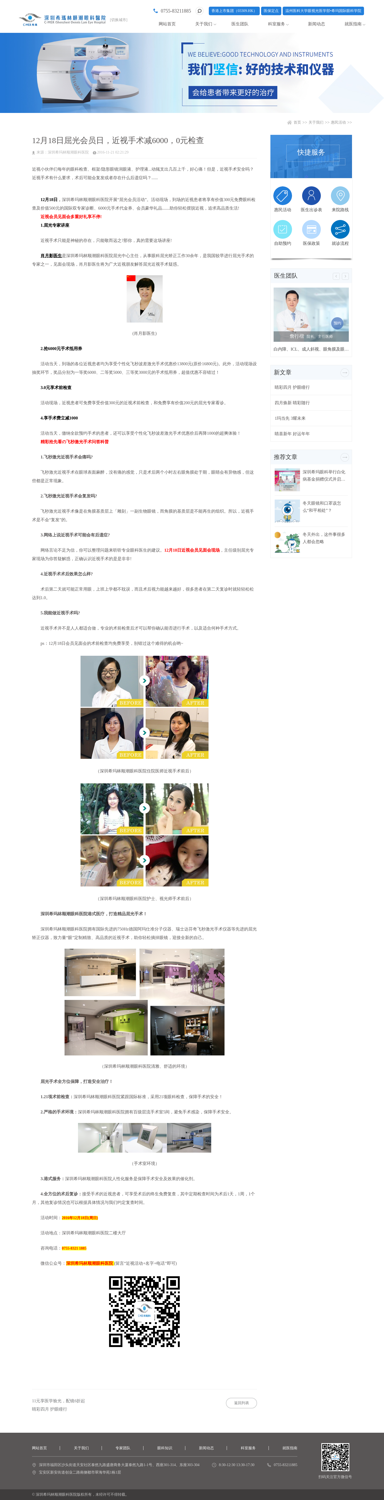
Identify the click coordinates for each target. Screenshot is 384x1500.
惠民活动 (338, 122)
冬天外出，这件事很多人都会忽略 (324, 538)
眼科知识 (164, 1448)
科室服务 (276, 24)
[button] (336, 276)
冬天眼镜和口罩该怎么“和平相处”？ (322, 507)
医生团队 (240, 24)
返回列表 (241, 1403)
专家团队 (122, 1448)
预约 (337, 323)
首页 (297, 122)
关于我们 (203, 24)
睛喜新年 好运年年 (292, 433)
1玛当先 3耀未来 (290, 418)
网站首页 (167, 24)
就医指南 (353, 24)
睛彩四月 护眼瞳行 (49, 1409)
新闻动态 (316, 24)
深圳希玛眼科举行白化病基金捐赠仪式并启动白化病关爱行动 (324, 476)
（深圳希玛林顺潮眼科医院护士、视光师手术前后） (144, 898)
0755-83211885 (176, 11)
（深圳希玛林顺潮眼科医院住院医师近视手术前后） (144, 771)
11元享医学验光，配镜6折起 (58, 1401)
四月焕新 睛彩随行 (292, 402)
